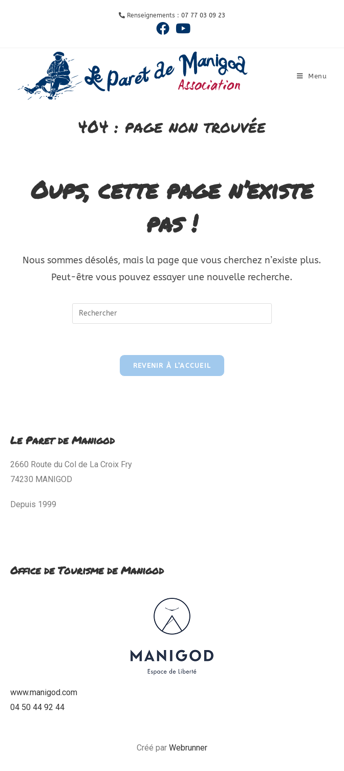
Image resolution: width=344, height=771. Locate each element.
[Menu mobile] (312, 76)
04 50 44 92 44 (37, 707)
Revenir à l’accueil (172, 365)
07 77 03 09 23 (203, 15)
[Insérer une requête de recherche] (172, 313)
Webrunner (188, 748)
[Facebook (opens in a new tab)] (163, 28)
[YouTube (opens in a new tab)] (181, 28)
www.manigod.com (43, 692)
